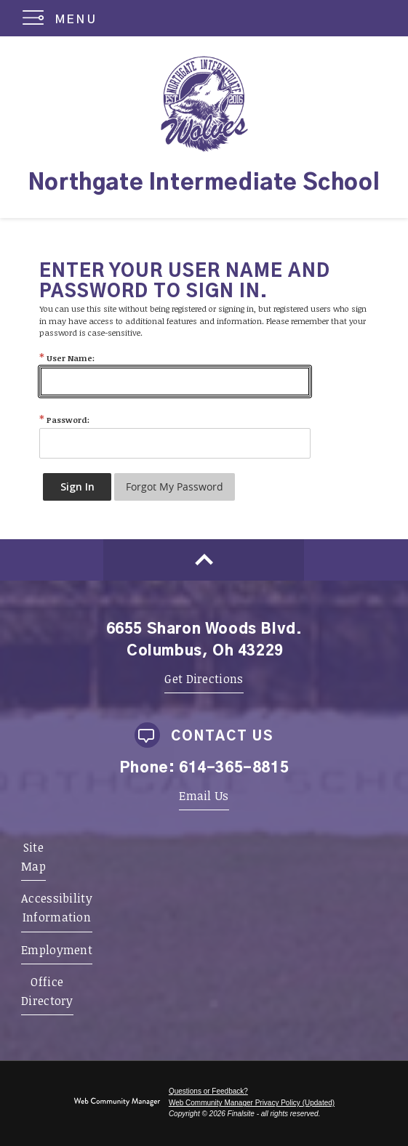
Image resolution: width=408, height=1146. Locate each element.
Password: (64, 419)
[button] (63, 18)
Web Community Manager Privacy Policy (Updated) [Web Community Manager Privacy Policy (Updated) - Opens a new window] (252, 1103)
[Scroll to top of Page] (204, 560)
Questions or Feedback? (208, 1091)
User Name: (67, 358)
